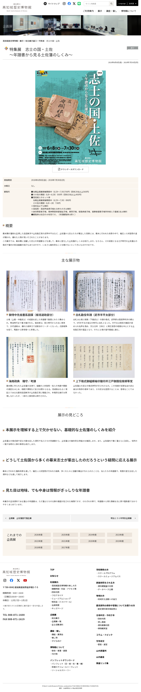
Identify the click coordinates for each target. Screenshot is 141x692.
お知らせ (54, 575)
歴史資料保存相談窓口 (107, 609)
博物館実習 (102, 628)
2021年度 (65, 541)
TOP (52, 569)
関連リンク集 (102, 663)
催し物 (54, 637)
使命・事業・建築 (59, 650)
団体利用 (55, 592)
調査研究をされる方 (105, 582)
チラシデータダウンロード (72, 169)
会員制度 (55, 605)
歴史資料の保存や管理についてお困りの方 (115, 605)
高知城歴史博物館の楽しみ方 (64, 585)
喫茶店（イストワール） (62, 601)
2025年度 (65, 534)
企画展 (53, 614)
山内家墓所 (101, 650)
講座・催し (111, 10)
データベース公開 (105, 589)
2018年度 (38, 547)
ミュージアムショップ (61, 598)
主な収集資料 (57, 624)
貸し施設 (101, 622)
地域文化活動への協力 (107, 599)
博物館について (128, 10)
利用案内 (54, 582)
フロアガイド (57, 595)
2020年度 (92, 541)
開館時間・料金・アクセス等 (64, 588)
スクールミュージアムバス (109, 576)
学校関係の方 (102, 569)
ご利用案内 (88, 10)
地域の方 (100, 595)
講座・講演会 (57, 634)
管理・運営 (102, 644)
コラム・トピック (104, 634)
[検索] (111, 3)
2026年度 (38, 534)
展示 (100, 10)
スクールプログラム (106, 573)
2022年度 (38, 541)
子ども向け (56, 641)
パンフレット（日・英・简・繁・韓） (68, 663)
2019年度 (120, 541)
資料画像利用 (103, 625)
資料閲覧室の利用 (105, 586)
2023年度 (120, 534)
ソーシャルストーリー (61, 670)
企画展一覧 (56, 621)
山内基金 (100, 657)
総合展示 (55, 618)
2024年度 (92, 534)
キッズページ (57, 608)
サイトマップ (52, 3)
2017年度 (65, 547)
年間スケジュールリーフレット (65, 667)
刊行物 (54, 654)
